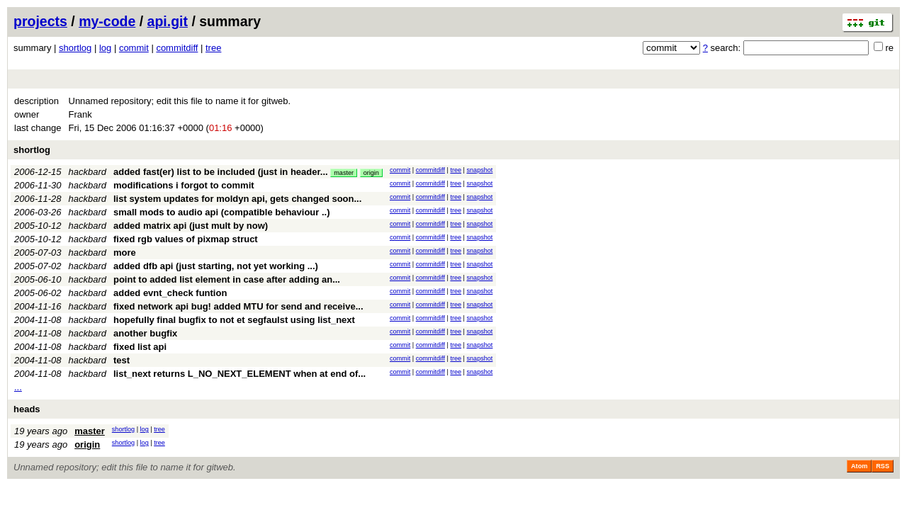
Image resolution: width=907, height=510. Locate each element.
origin (371, 172)
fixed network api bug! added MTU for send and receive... (238, 306)
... (18, 387)
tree (213, 47)
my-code (107, 21)
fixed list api (140, 346)
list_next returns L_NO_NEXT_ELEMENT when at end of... (239, 373)
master (344, 172)
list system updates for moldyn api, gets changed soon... (237, 198)
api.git (167, 21)
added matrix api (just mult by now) (190, 225)
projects (40, 21)
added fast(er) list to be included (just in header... (221, 171)
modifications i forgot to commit (183, 185)
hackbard (87, 171)
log (105, 47)
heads (26, 409)
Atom (859, 466)
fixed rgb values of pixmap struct (185, 239)
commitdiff (177, 47)
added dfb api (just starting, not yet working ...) (215, 266)
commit (134, 47)
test (121, 360)
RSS (882, 466)
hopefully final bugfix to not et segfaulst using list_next (234, 319)
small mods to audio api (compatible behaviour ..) (221, 212)
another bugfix (145, 333)
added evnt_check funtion (170, 293)
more (124, 252)
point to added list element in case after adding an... (226, 279)
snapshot (479, 170)
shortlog (75, 47)
